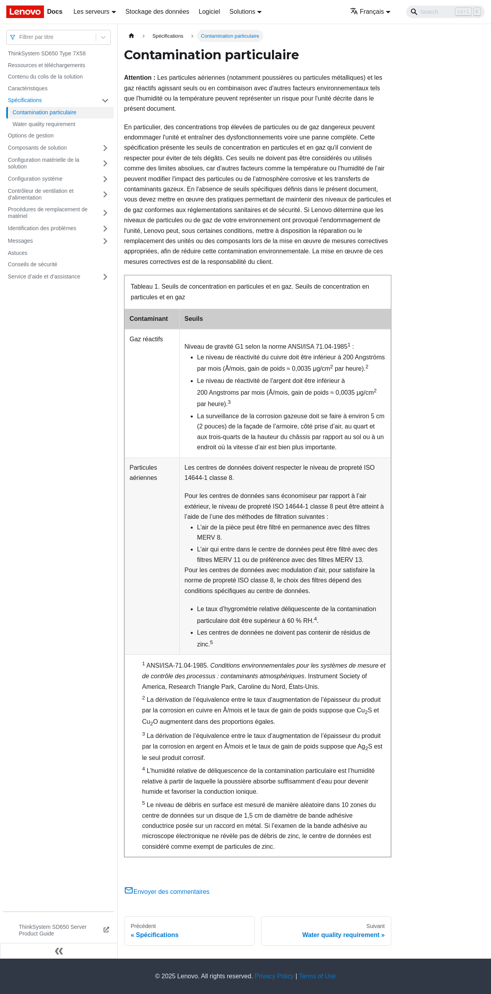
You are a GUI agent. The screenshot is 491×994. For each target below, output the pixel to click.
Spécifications (25, 100)
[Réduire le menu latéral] (59, 951)
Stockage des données (158, 11)
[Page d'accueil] (131, 36)
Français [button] (367, 11)
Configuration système (35, 179)
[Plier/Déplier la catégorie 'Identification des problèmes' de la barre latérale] (105, 228)
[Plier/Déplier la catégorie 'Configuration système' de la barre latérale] (105, 179)
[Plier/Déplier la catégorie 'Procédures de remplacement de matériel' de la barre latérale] (105, 213)
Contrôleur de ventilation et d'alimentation (40, 194)
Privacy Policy (274, 976)
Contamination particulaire (45, 112)
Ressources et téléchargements (46, 65)
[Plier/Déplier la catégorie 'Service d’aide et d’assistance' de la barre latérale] (105, 277)
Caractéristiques (27, 88)
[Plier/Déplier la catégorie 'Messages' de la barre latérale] (105, 241)
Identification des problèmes (42, 228)
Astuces (17, 253)
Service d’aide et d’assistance (44, 276)
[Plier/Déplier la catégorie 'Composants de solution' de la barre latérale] (105, 148)
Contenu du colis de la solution (45, 76)
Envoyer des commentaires (167, 891)
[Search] (445, 11)
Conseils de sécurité (32, 264)
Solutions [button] (243, 11)
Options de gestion (31, 135)
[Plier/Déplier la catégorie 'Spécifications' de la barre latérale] (105, 100)
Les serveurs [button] (91, 11)
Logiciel (209, 11)
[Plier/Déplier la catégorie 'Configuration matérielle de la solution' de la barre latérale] (105, 163)
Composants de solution (37, 148)
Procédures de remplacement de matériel (48, 213)
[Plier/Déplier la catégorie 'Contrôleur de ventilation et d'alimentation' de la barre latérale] (105, 194)
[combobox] (20, 37)
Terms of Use (317, 976)
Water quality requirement (44, 124)
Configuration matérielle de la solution (43, 163)
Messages (20, 241)
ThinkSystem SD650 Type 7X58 (47, 53)
